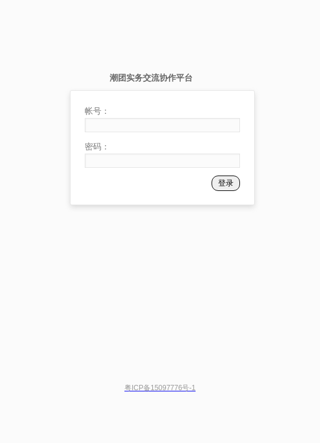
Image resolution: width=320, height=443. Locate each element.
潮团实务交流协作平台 (151, 77)
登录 (225, 183)
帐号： (97, 111)
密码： (97, 146)
